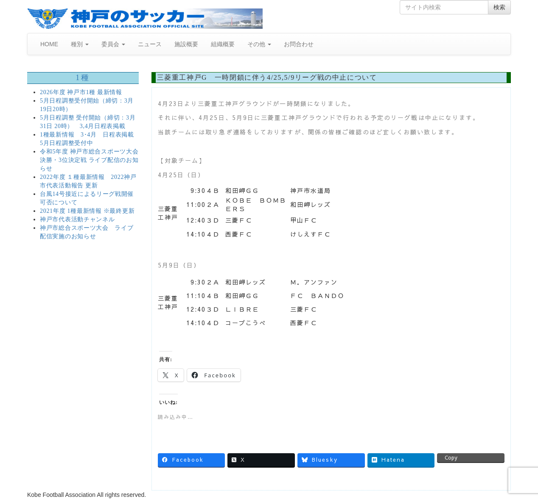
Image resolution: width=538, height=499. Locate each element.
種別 (80, 44)
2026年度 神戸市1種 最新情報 (81, 92)
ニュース (150, 44)
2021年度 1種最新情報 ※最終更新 (87, 211)
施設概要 (186, 44)
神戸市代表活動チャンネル (77, 219)
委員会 (113, 44)
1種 (83, 77)
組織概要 (223, 44)
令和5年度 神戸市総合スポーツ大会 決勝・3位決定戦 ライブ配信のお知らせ (89, 160)
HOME (49, 44)
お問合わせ (299, 44)
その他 (259, 44)
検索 (499, 7)
